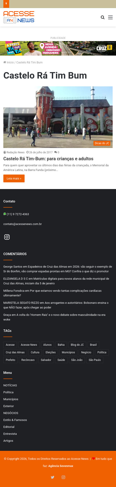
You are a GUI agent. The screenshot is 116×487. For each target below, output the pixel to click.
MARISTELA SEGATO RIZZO (21, 302)
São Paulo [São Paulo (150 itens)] (95, 360)
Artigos (8, 440)
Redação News (16, 152)
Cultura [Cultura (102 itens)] (35, 352)
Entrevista (10, 433)
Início (8, 62)
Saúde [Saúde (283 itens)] (61, 360)
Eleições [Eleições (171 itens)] (51, 352)
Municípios (10, 399)
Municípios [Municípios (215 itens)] (68, 352)
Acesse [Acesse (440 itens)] (10, 344)
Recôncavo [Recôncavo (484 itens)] (28, 360)
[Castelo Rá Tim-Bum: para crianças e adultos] (58, 117)
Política (8, 392)
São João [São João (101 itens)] (76, 360)
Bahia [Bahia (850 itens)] (61, 344)
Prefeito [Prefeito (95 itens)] (10, 360)
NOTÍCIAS (10, 385)
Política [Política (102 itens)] (101, 352)
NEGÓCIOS (10, 413)
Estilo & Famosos (15, 420)
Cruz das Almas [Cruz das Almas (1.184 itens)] (15, 352)
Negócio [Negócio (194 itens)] (86, 352)
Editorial (8, 427)
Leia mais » (14, 178)
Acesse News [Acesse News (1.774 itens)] (29, 344)
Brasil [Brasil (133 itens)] (93, 344)
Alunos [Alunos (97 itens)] (47, 344)
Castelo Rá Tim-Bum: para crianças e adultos (48, 158)
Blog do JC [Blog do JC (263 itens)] (77, 344)
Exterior (8, 406)
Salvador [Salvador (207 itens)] (46, 360)
